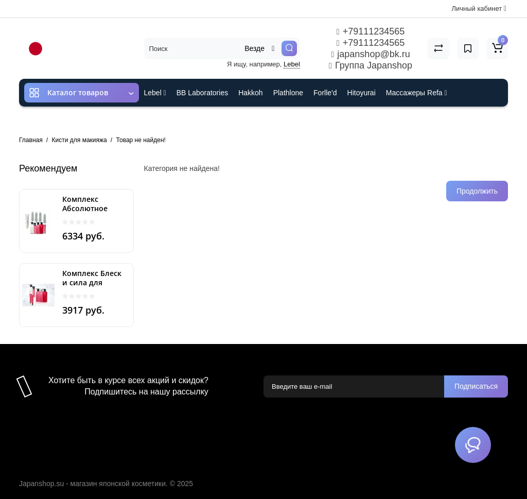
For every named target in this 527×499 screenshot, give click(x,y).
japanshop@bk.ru (370, 54)
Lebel (292, 64)
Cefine (212, 120)
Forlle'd (325, 93)
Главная (31, 140)
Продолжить (477, 191)
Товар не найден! (141, 140)
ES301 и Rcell (167, 120)
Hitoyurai (361, 93)
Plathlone (288, 93)
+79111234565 (371, 31)
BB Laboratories (202, 93)
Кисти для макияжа (79, 140)
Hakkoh (250, 93)
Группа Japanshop (370, 65)
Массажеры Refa (416, 93)
